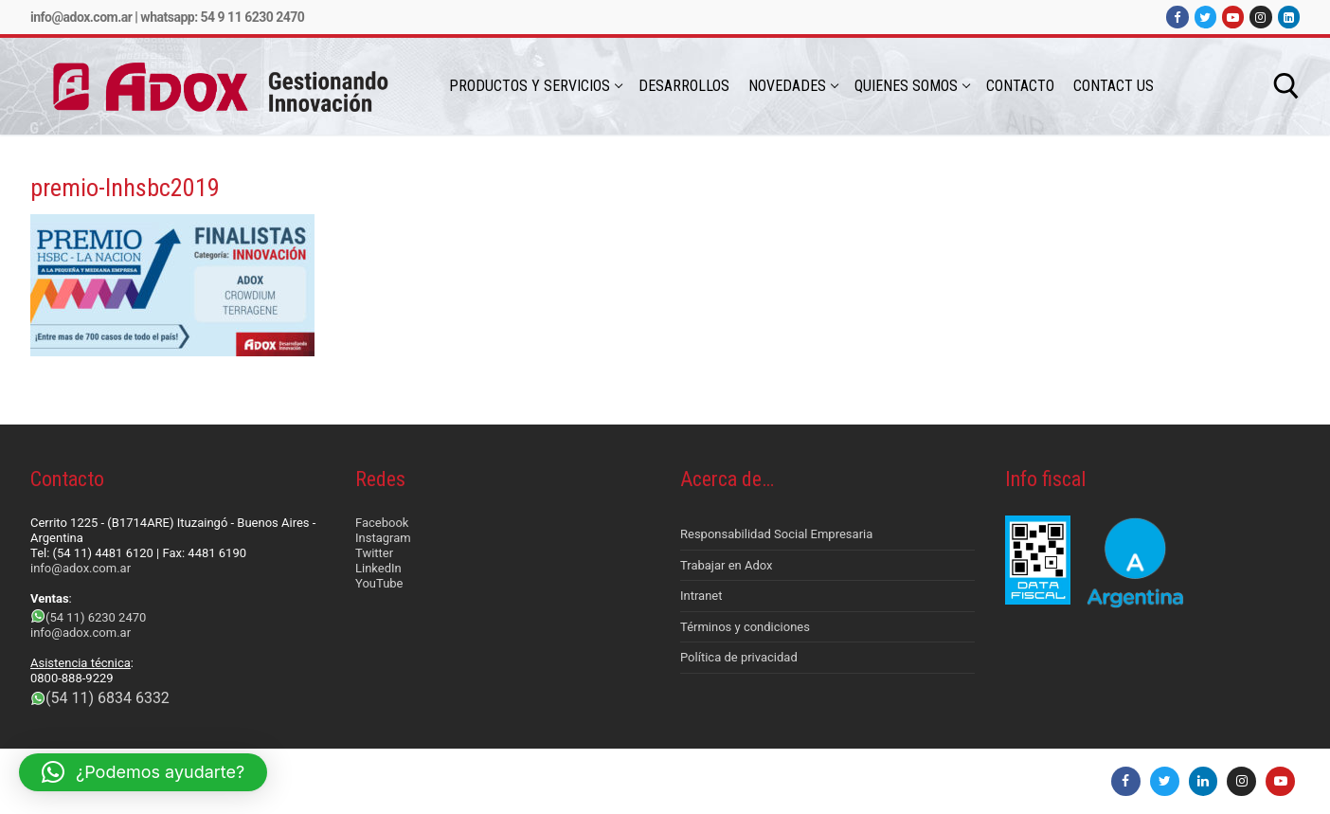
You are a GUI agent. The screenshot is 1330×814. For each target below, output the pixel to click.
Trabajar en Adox (726, 565)
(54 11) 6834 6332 (107, 698)
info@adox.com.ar (81, 17)
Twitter (374, 553)
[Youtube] (1233, 16)
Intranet (701, 595)
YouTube (379, 583)
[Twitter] (1205, 16)
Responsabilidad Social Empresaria (776, 534)
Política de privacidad (739, 657)
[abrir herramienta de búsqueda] (1286, 86)
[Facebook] (1177, 16)
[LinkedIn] (1289, 16)
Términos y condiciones (745, 627)
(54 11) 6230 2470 (95, 617)
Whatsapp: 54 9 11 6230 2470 (222, 17)
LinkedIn (378, 568)
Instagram (383, 538)
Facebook (381, 523)
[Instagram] (1260, 16)
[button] (143, 772)
